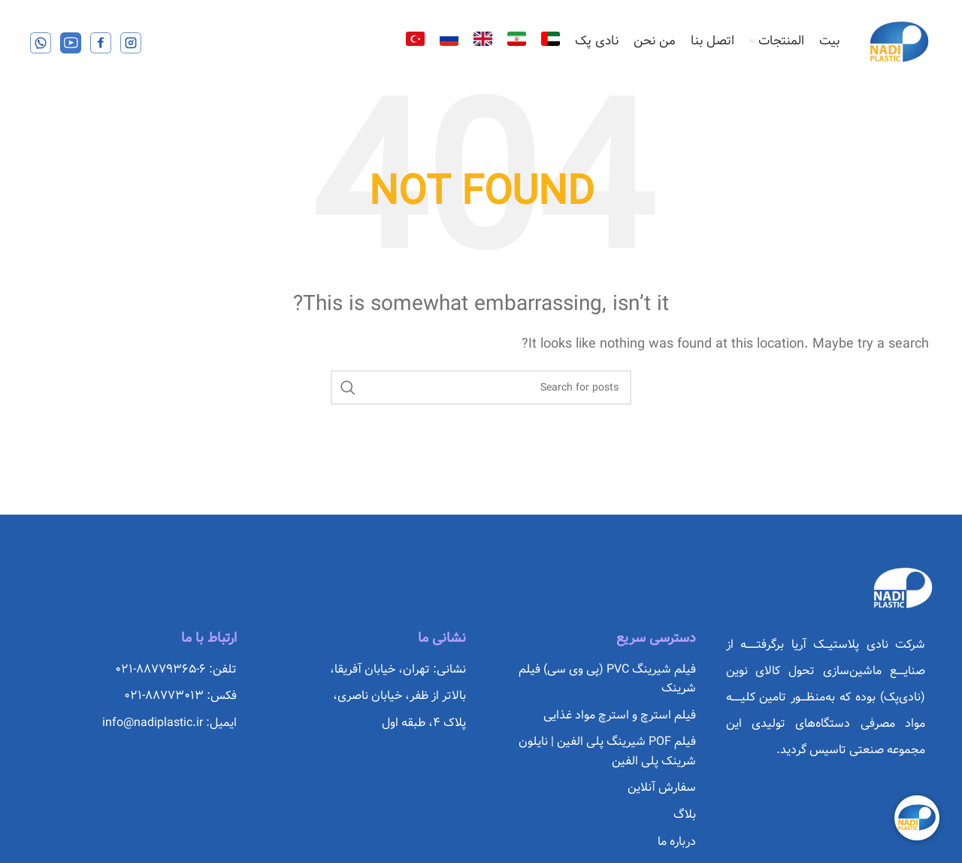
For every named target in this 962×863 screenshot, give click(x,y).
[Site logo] (899, 41)
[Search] (481, 387)
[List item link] (596, 679)
